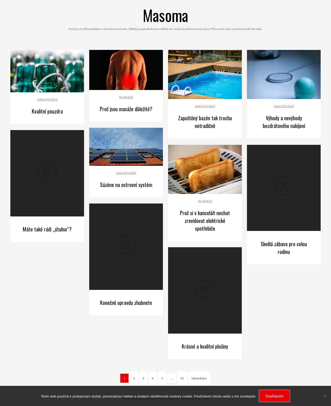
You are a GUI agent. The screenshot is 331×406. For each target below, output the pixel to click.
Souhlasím (274, 395)
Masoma (165, 14)
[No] (324, 396)
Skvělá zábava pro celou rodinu (284, 247)
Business (126, 97)
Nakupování (47, 99)
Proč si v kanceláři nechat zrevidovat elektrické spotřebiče (205, 220)
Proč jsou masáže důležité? (126, 109)
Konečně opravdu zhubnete (126, 302)
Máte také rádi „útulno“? (47, 229)
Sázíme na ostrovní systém (126, 185)
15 (182, 378)
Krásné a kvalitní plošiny (205, 346)
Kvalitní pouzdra (47, 111)
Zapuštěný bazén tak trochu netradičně (205, 122)
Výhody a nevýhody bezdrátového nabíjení (284, 122)
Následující (199, 378)
